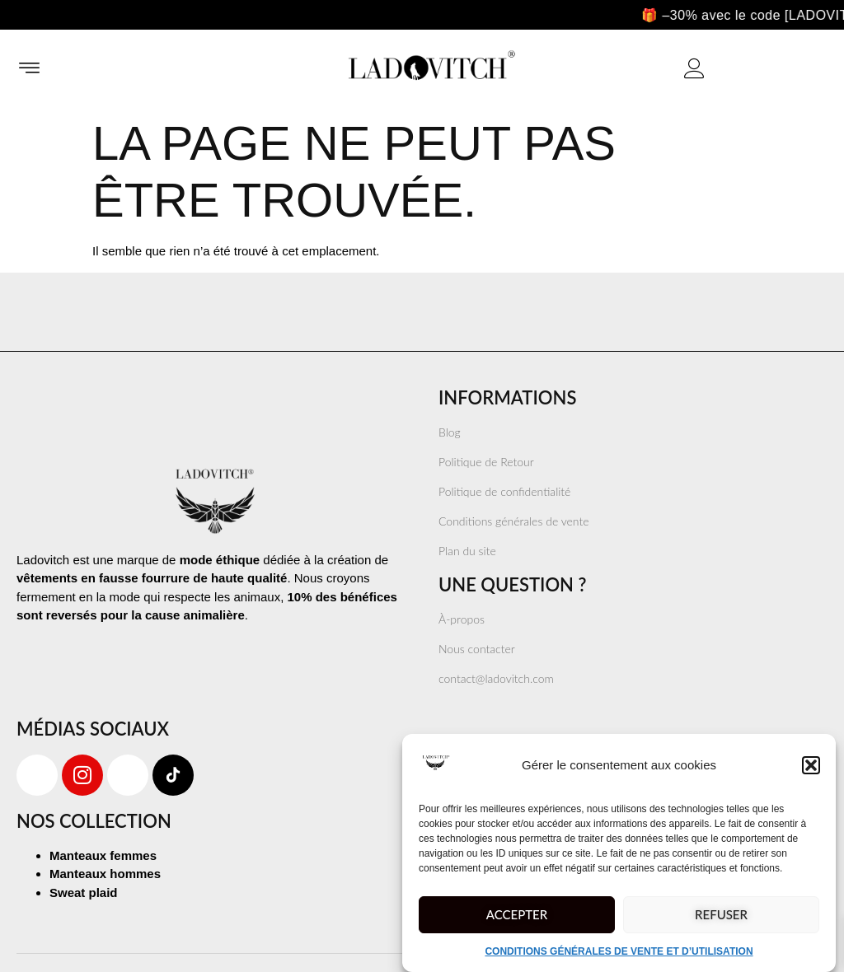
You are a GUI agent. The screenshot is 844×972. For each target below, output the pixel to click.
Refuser (721, 914)
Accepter (516, 914)
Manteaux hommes (105, 874)
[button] (811, 765)
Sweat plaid (83, 893)
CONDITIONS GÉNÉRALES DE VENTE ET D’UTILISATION (619, 951)
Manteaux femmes (103, 855)
